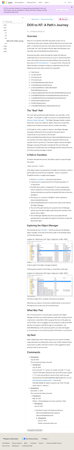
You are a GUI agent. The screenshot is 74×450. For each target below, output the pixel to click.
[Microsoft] (3, 2)
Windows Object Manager (35, 120)
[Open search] (65, 2)
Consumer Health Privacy (53, 443)
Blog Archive (35, 19)
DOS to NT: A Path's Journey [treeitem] (15, 41)
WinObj (43, 230)
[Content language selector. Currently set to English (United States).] (10, 438)
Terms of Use (6, 446)
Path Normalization (42, 63)
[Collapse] (23, 17)
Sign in (70, 2)
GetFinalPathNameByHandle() (42, 380)
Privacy (41, 443)
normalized (40, 179)
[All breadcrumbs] (28, 19)
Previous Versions (17, 443)
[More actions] (71, 19)
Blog (25, 443)
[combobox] (12, 21)
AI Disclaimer (6, 443)
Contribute (33, 443)
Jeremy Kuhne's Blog (47, 19)
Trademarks (15, 446)
